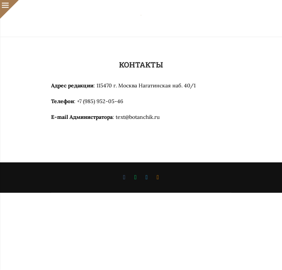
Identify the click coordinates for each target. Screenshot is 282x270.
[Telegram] (147, 177)
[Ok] (158, 177)
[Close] (9, 9)
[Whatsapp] (135, 177)
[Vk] (124, 177)
